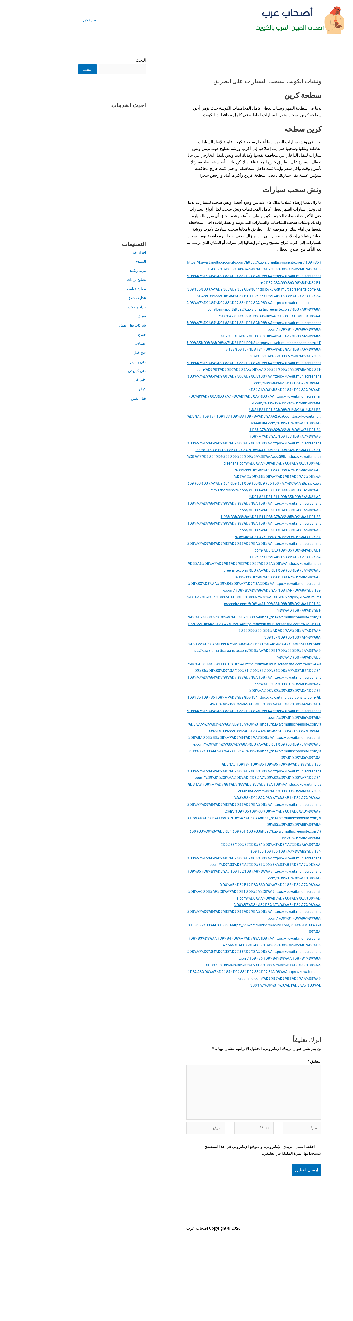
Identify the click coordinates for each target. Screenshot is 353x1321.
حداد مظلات (99, 307)
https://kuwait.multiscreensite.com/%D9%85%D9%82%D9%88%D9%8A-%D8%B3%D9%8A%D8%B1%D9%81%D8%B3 (218, 891)
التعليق (278, 1128)
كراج (105, 389)
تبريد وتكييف (98, 270)
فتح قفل (102, 352)
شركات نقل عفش (93, 325)
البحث (104, 60)
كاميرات (102, 380)
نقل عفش (100, 398)
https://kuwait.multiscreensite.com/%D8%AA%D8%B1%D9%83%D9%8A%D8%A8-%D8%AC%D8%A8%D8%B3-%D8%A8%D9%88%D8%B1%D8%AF (217, 691)
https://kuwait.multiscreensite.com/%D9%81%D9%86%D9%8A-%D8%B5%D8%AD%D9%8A (218, 985)
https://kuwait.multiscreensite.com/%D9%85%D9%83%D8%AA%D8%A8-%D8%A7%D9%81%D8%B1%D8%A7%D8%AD (232, 1045)
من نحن (52, 19)
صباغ (105, 334)
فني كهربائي (99, 371)
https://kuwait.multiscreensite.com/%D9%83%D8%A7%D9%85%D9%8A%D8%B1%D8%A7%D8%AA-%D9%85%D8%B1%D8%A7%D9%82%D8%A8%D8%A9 (217, 932)
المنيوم (103, 261)
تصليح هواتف (98, 289)
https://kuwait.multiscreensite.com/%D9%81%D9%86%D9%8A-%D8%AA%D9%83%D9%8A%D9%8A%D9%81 (218, 764)
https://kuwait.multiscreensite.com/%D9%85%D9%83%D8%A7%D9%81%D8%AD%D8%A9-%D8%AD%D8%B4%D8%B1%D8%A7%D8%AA (217, 878)
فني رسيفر (100, 362)
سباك (104, 316)
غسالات (102, 343)
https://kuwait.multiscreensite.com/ (182, 262)
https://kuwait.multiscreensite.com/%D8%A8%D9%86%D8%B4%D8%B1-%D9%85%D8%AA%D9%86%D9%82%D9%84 (217, 289)
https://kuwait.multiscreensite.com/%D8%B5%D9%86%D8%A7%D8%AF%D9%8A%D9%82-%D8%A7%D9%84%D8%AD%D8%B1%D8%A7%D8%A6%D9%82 (218, 624)
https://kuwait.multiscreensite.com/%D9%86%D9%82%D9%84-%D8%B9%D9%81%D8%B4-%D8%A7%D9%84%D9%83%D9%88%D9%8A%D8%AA (217, 1012)
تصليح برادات (98, 279)
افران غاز (101, 252)
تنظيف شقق (98, 298)
